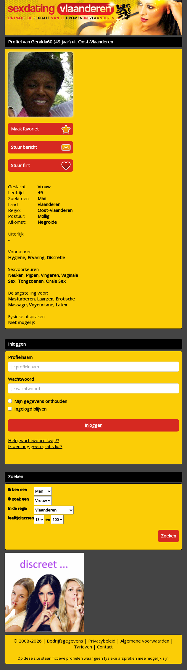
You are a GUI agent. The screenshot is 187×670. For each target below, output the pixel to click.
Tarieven (83, 647)
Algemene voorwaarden (144, 641)
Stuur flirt (20, 165)
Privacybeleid (101, 641)
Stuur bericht (24, 147)
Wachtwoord (21, 379)
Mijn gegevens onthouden (39, 401)
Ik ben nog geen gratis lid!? (35, 446)
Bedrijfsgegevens (65, 641)
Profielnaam (20, 357)
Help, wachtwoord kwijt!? (33, 440)
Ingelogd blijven (29, 409)
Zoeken (168, 536)
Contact (105, 647)
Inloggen (93, 425)
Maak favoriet (25, 129)
